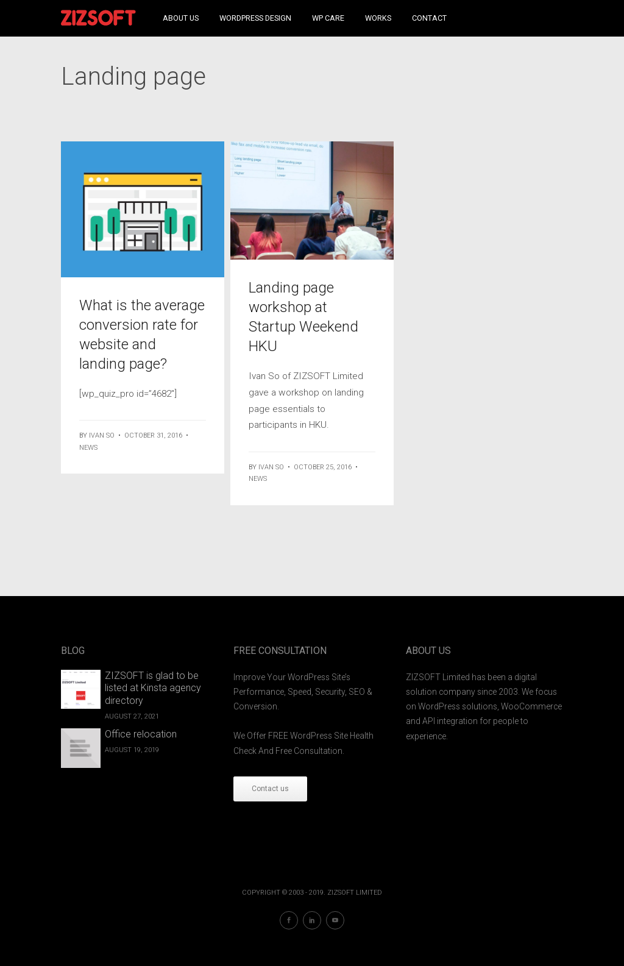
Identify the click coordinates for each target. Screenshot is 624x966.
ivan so (102, 435)
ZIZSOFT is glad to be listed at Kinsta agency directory (153, 688)
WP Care (328, 18)
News (88, 448)
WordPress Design (255, 18)
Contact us (270, 788)
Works (378, 18)
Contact (429, 18)
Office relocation (141, 734)
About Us (181, 18)
